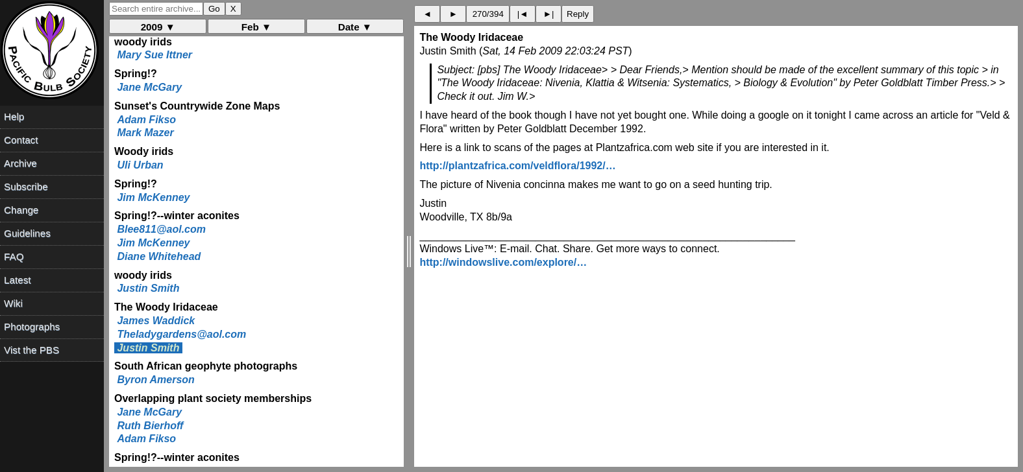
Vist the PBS (31, 349)
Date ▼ (355, 26)
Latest (17, 279)
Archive (20, 163)
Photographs (32, 326)
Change (21, 209)
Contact (21, 139)
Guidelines (27, 233)
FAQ (13, 256)
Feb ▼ (256, 26)
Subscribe (26, 186)
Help (14, 116)
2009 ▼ (158, 26)
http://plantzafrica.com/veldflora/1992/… (517, 165)
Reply (578, 14)
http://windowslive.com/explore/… (503, 262)
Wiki (13, 303)
